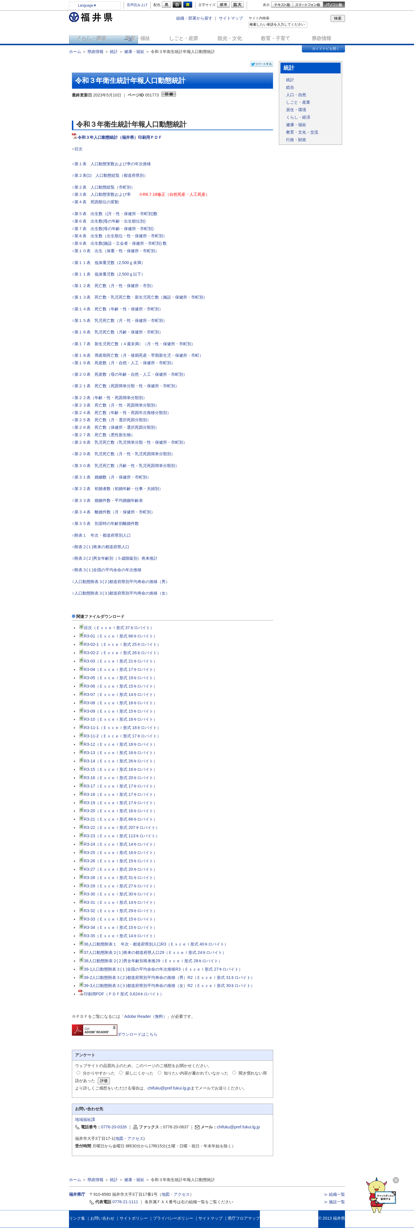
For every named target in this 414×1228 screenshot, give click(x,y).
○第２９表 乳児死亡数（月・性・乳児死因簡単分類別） (123, 453)
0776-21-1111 (125, 1201)
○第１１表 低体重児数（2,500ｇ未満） (108, 262)
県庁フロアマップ (244, 1218)
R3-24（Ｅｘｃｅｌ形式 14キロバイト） (117, 844)
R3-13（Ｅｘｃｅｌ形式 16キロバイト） (117, 752)
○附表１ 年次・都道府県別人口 (101, 535)
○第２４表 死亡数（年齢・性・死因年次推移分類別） (121, 412)
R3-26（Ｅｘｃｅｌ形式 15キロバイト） (117, 861)
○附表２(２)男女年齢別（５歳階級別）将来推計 (115, 558)
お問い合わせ (102, 1218)
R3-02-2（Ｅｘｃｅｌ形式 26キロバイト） (119, 652)
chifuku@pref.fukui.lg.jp (169, 1088)
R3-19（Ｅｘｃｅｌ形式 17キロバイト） (117, 802)
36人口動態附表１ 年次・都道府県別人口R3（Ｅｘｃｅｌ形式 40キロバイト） (153, 944)
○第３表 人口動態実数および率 (101, 194)
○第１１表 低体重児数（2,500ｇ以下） (108, 274)
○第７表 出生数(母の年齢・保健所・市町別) (113, 228)
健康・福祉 (134, 51)
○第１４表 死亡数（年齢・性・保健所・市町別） (117, 309)
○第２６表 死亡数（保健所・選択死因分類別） (115, 427)
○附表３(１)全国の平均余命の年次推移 (106, 570)
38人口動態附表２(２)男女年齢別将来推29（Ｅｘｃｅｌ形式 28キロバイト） (150, 961)
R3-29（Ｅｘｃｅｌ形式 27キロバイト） (117, 886)
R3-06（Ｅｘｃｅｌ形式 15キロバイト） (117, 686)
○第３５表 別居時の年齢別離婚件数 (106, 523)
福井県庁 (77, 1194)
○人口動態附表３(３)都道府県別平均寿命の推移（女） (121, 593)
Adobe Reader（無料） (145, 1016)
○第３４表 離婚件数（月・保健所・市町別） (113, 512)
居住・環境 (296, 109)
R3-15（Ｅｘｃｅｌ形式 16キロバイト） (117, 769)
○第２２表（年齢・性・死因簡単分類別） (109, 397)
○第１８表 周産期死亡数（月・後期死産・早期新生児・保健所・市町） (137, 355)
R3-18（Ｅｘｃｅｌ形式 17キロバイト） (117, 794)
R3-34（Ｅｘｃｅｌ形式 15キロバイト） (117, 927)
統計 (114, 51)
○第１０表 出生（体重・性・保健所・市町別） (115, 250)
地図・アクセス (129, 1138)
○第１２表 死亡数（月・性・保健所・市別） (113, 285)
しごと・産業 (184, 38)
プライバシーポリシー (173, 1218)
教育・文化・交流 (302, 132)
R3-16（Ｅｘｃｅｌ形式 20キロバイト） (117, 777)
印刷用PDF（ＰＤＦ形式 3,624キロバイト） (121, 994)
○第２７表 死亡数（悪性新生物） (103, 434)
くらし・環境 (92, 38)
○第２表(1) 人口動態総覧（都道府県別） (110, 175)
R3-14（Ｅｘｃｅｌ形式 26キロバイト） (117, 761)
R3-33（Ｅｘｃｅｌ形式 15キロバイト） (117, 919)
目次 (78, 149)
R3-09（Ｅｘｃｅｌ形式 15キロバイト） (117, 711)
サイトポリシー (134, 1218)
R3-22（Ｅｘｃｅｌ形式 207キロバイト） (119, 827)
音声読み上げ (137, 5)
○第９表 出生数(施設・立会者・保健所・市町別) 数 (119, 243)
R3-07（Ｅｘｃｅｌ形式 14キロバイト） (117, 694)
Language (87, 5)
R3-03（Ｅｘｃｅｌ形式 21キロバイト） (117, 661)
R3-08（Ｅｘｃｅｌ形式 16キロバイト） (117, 703)
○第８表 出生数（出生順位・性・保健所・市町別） (119, 236)
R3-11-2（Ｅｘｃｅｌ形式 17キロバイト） (119, 736)
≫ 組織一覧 (334, 1194)
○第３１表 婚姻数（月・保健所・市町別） (111, 477)
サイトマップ (231, 18)
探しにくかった (139, 1073)
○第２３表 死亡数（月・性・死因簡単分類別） (115, 405)
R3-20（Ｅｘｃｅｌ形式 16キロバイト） (117, 810)
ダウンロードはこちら (115, 1034)
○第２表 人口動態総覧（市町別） (103, 187)
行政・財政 (296, 139)
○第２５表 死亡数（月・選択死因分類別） (111, 419)
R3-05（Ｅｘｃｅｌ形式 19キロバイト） (117, 677)
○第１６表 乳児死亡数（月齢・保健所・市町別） (117, 332)
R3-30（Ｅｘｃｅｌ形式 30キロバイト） (117, 894)
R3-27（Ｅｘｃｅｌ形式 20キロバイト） (117, 869)
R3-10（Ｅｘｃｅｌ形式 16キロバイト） (117, 719)
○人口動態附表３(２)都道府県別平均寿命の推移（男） (121, 581)
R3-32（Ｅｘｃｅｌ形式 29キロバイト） (117, 910)
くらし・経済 (298, 117)
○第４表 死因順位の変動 (95, 202)
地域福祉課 (85, 1119)
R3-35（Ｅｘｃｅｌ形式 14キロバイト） (117, 935)
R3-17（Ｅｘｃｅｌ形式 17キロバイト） (117, 786)
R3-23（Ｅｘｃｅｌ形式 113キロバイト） (119, 836)
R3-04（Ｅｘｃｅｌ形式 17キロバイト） (117, 669)
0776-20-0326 (114, 1127)
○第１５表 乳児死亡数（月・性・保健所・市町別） (119, 320)
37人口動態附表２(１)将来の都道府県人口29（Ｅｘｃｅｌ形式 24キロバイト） (152, 952)
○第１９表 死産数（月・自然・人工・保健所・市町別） (123, 362)
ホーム (75, 51)
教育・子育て (276, 38)
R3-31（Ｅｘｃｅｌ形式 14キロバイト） (117, 902)
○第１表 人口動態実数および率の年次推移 (111, 164)
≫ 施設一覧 (334, 1201)
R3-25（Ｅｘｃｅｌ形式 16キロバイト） (117, 852)
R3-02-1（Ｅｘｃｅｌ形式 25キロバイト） (119, 644)
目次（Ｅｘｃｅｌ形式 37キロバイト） (116, 627)
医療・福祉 (138, 38)
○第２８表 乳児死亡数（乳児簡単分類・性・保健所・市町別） (129, 442)
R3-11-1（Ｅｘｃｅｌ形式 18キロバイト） (119, 727)
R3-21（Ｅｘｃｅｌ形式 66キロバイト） (117, 819)
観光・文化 (230, 38)
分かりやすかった (99, 1073)
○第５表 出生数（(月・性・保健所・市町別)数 (115, 213)
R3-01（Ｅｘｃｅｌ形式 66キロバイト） (117, 636)
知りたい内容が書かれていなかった (196, 1073)
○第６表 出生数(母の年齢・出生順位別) (108, 221)
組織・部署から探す (194, 18)
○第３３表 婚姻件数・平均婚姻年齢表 (109, 500)
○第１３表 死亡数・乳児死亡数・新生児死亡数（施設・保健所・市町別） (139, 297)
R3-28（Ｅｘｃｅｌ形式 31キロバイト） (117, 877)
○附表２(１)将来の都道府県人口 (100, 546)
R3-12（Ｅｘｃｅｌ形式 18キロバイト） (117, 744)
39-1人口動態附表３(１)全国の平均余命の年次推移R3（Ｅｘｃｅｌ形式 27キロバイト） (160, 969)
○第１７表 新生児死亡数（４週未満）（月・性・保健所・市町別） (133, 343)
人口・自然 (296, 94)
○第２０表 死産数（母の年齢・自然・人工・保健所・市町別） (129, 374)
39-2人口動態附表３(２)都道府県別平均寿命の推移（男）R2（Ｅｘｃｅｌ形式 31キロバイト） (166, 977)
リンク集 (77, 1218)
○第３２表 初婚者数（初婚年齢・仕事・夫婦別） (117, 488)
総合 (290, 87)
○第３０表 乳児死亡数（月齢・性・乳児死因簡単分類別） (125, 465)
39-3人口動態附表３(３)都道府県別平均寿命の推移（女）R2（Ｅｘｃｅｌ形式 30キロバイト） (166, 985)
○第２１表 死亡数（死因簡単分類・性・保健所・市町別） (125, 386)
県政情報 (322, 38)
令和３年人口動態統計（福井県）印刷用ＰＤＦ (120, 137)
